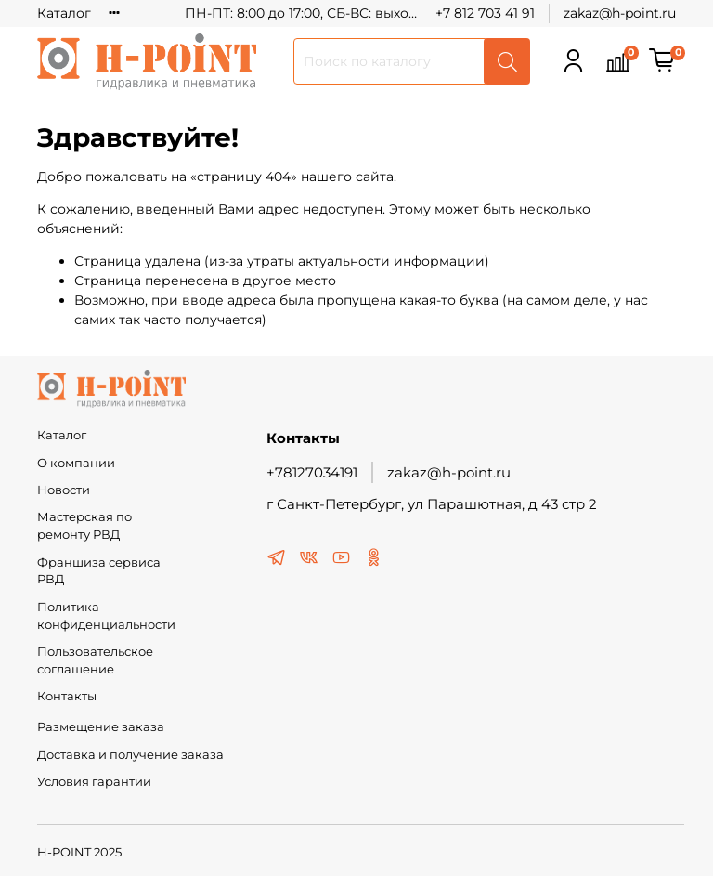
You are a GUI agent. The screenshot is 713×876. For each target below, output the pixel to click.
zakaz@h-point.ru (620, 13)
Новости (63, 490)
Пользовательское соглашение (95, 660)
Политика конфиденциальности (106, 616)
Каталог (64, 13)
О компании (76, 463)
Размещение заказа (100, 727)
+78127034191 (311, 472)
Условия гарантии (94, 782)
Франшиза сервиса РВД (99, 571)
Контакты (67, 696)
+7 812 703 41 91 (485, 13)
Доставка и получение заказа (130, 755)
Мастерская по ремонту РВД (84, 526)
